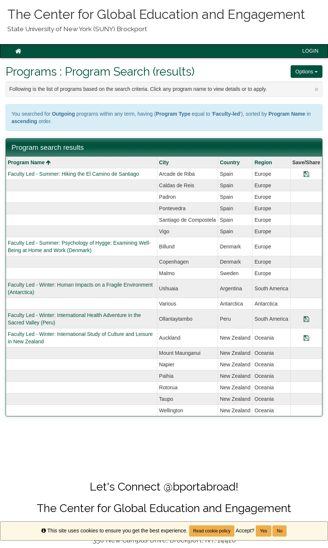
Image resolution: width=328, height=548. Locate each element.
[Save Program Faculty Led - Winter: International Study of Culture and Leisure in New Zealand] (306, 338)
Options (306, 72)
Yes (263, 531)
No (279, 531)
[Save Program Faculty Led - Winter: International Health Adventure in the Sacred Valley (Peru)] (306, 319)
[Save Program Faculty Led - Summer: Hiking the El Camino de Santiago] (306, 174)
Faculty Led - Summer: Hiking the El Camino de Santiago (73, 174)
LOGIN (310, 51)
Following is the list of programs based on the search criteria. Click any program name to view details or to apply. (164, 89)
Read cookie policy (212, 531)
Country (230, 162)
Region (263, 162)
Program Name (29, 162)
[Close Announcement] (316, 89)
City (164, 162)
